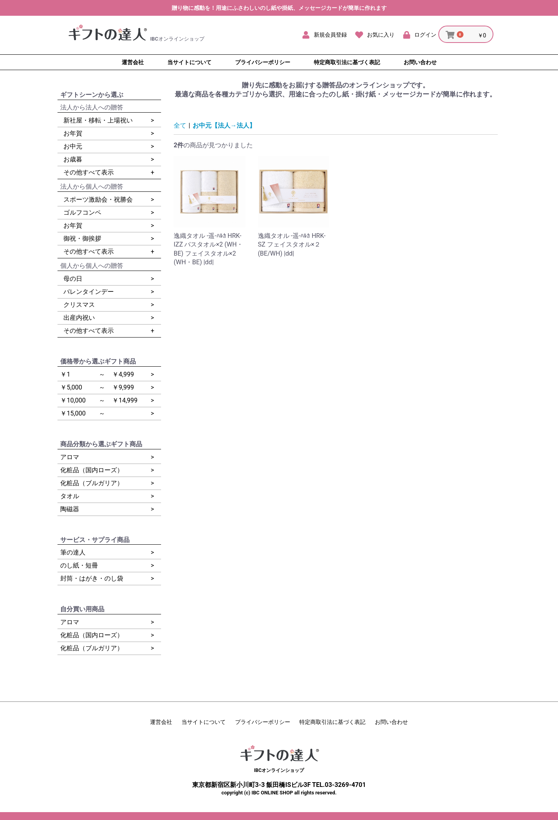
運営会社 (161, 722)
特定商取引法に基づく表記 (332, 722)
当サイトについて (204, 722)
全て (180, 125)
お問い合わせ (391, 722)
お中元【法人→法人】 (224, 125)
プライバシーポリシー (262, 722)
